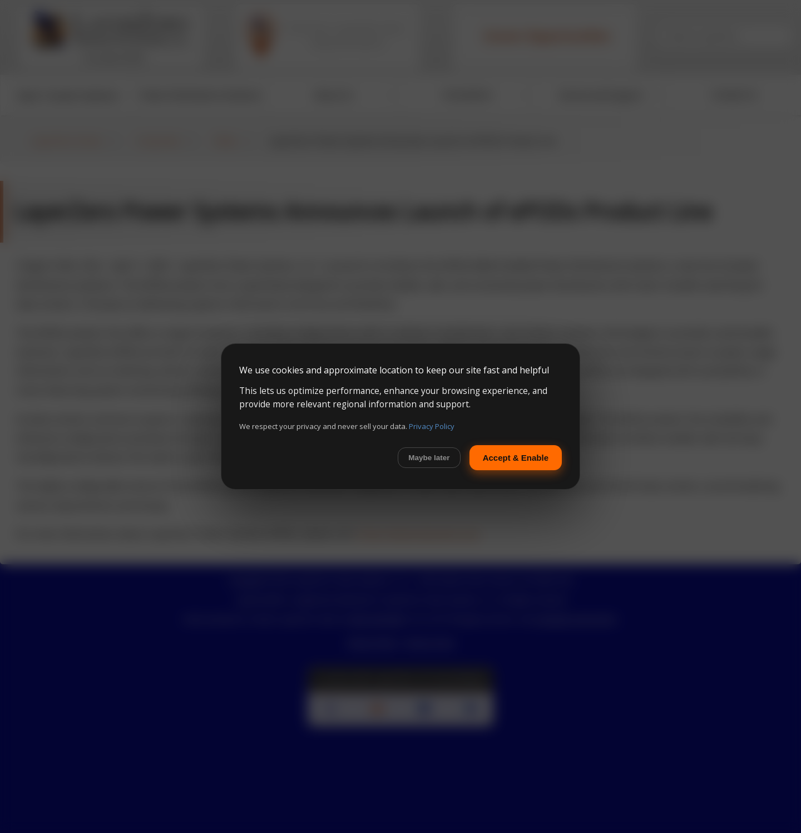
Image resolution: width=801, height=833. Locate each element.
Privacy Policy (431, 426)
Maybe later (428, 458)
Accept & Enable (515, 457)
